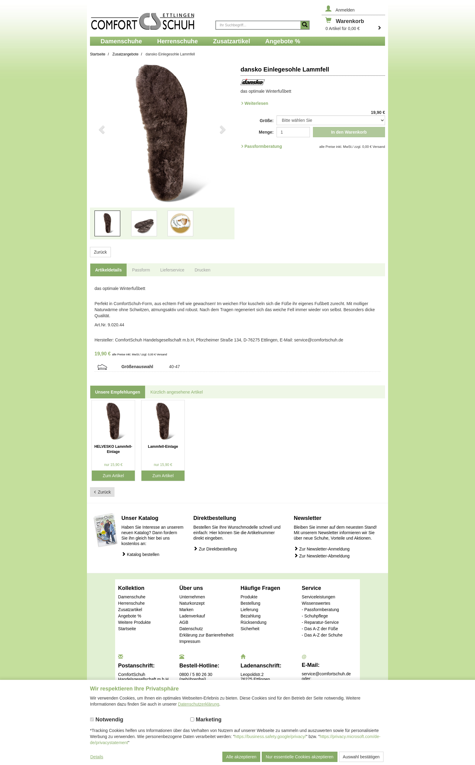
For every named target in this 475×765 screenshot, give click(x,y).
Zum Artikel (113, 475)
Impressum (189, 641)
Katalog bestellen (140, 554)
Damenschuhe (131, 596)
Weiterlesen (256, 103)
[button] (101, 155)
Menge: (266, 132)
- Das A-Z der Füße (320, 628)
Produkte (249, 596)
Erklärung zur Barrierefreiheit (206, 635)
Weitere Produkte (134, 622)
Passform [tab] (141, 270)
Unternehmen (192, 596)
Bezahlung (251, 616)
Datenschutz (191, 628)
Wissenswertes (316, 603)
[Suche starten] (305, 25)
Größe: (267, 120)
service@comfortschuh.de (326, 673)
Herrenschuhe (131, 603)
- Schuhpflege (315, 616)
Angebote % (129, 616)
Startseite (127, 628)
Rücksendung (254, 622)
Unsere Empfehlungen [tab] (117, 392)
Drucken (202, 270)
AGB (183, 622)
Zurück (100, 252)
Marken (186, 609)
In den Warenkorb (349, 132)
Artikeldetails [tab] (108, 270)
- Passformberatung (320, 609)
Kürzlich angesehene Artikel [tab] (177, 392)
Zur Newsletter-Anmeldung (322, 548)
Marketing (205, 720)
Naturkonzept (191, 603)
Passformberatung (263, 146)
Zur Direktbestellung (215, 548)
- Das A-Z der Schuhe (322, 635)
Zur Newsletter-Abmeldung (322, 555)
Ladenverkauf (192, 616)
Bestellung (250, 603)
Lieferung (249, 609)
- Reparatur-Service (320, 622)
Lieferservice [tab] (172, 270)
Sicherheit (250, 628)
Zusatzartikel (130, 609)
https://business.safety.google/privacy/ (270, 736)
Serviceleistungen (318, 596)
